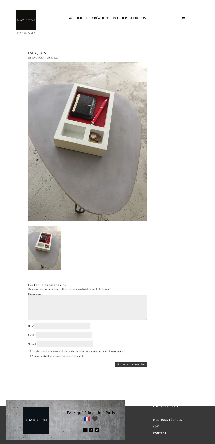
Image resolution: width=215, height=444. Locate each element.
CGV (156, 426)
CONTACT (159, 433)
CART (177, 18)
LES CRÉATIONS (98, 18)
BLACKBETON (38, 57)
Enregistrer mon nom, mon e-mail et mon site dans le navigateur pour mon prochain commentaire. (78, 351)
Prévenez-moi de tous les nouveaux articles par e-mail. (57, 356)
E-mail (32, 335)
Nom (31, 326)
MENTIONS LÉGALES (167, 420)
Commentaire (34, 294)
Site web (32, 344)
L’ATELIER (120, 18)
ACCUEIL (76, 18)
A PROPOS (138, 18)
